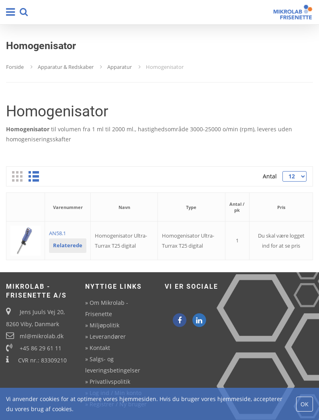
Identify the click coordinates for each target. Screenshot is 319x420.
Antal (270, 176)
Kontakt (100, 348)
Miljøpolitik (104, 325)
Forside (15, 66)
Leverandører (108, 336)
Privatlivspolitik (110, 381)
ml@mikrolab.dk (41, 336)
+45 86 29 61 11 (40, 348)
